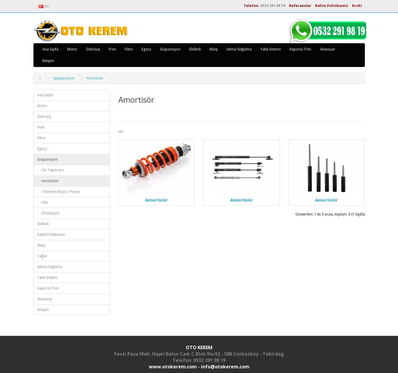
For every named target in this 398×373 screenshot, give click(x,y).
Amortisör (95, 78)
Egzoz (146, 49)
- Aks (42, 202)
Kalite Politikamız (51, 234)
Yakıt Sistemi (270, 49)
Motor (72, 49)
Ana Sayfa (50, 49)
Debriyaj (93, 49)
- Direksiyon (48, 213)
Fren (112, 49)
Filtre (129, 49)
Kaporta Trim (300, 49)
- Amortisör (48, 180)
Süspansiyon (170, 49)
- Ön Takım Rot (50, 170)
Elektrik (195, 49)
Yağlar (42, 256)
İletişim (48, 60)
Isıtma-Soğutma (239, 49)
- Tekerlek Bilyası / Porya (58, 191)
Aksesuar (327, 49)
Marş (214, 49)
